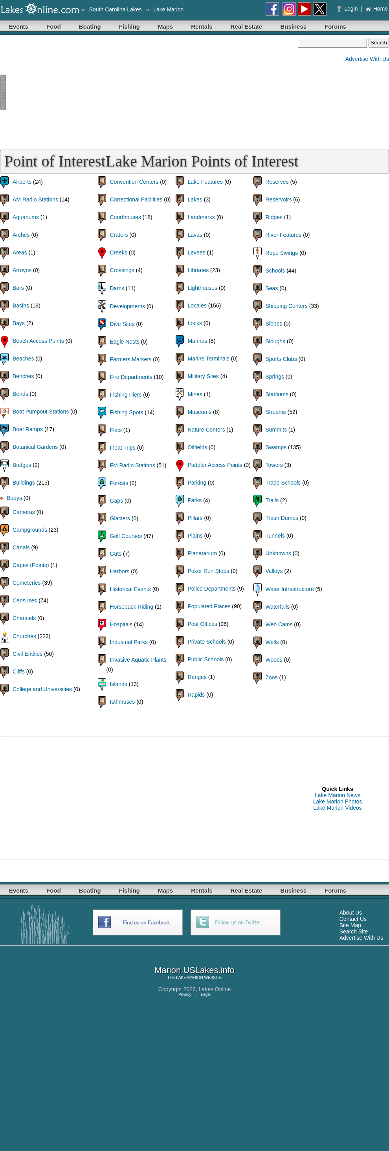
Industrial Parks (129, 642)
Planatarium (202, 553)
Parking (197, 482)
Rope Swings (282, 253)
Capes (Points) (31, 565)
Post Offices (202, 624)
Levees (197, 252)
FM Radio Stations (132, 465)
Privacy (184, 994)
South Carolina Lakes (115, 9)
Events (18, 26)
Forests (119, 483)
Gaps (116, 501)
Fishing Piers (126, 395)
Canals (21, 547)
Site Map (350, 925)
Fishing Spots (126, 412)
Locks (195, 323)
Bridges (22, 465)
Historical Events (130, 589)
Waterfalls (278, 607)
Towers (274, 465)
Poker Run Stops (208, 571)
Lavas (195, 235)
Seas (272, 288)
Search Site (353, 931)
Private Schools (207, 642)
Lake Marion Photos (337, 801)
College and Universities (42, 689)
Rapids (196, 695)
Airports (22, 182)
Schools (275, 270)
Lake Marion (168, 9)
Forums (335, 26)
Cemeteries (27, 583)
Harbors (120, 571)
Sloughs (276, 341)
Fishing (129, 26)
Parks (195, 500)
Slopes (274, 323)
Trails (272, 500)
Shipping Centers (287, 306)
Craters (119, 235)
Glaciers (120, 518)
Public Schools (206, 659)
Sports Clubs (281, 359)
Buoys (14, 498)
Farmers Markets (131, 359)
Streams (276, 412)
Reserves (277, 182)
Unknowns (278, 553)
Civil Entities (27, 654)
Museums (200, 412)
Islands (118, 684)
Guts (116, 554)
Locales (197, 305)
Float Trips (123, 448)
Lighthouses (203, 288)
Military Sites (203, 376)
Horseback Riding (132, 607)
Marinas (197, 341)
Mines (195, 394)
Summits (276, 429)
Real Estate (246, 26)
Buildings (24, 482)
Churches (24, 636)
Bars (18, 288)
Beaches (23, 358)
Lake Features (205, 182)
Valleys (274, 571)
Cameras (24, 512)
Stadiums (277, 394)
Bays (19, 323)
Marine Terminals (208, 358)
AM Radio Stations (35, 199)
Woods (274, 660)
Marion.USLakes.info (194, 970)
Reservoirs (279, 199)
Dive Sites (122, 324)
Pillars (195, 518)
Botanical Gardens (35, 447)
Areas (20, 252)
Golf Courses (126, 536)
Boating (90, 26)
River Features (284, 235)
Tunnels (275, 535)
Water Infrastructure (290, 589)
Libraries (198, 270)
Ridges (274, 217)
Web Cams (279, 624)
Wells (272, 642)
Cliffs (19, 671)
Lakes (195, 199)
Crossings (122, 270)
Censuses (25, 600)
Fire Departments (131, 377)
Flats (116, 430)
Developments (127, 306)
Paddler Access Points (215, 465)
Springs (275, 376)
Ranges (197, 677)
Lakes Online (215, 989)
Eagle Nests (124, 342)
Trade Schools (283, 482)
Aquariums (26, 217)
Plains (195, 535)
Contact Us (353, 919)
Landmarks (201, 217)
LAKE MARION (189, 977)
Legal (206, 994)
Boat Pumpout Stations (41, 411)
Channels (24, 618)
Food (53, 26)
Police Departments (212, 589)
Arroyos (22, 270)
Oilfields (197, 447)
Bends (20, 394)
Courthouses (125, 217)
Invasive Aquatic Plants (138, 660)
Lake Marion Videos (337, 808)
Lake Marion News (337, 795)
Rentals (201, 26)
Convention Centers (134, 182)
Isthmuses (122, 702)
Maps (165, 26)
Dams (117, 288)
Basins (21, 305)
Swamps (276, 447)
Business (293, 26)
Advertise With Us (367, 59)
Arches (21, 235)
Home (376, 8)
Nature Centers (206, 429)
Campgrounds (30, 530)
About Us (350, 912)
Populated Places (209, 606)
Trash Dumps (282, 518)
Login (348, 8)
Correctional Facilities (136, 199)
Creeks (118, 252)
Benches (23, 376)
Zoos (272, 677)
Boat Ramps (28, 429)
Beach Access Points (38, 341)
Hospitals (121, 624)
